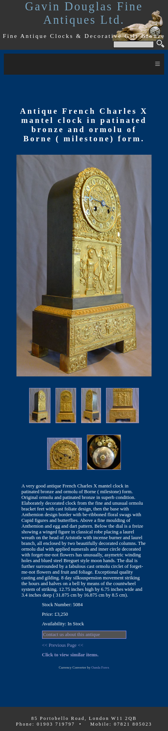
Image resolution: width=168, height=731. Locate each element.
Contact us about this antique (71, 634)
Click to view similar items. (70, 654)
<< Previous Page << (62, 645)
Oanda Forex (100, 667)
